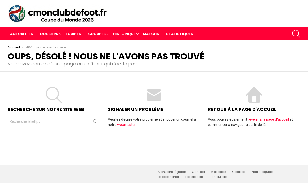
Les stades (194, 177)
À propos (218, 172)
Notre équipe (262, 172)
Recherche (95, 122)
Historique (124, 34)
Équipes (73, 34)
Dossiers (49, 34)
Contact (198, 172)
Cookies (239, 172)
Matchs (151, 34)
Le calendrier (168, 177)
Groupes (97, 34)
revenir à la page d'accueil (268, 119)
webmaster (126, 125)
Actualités (21, 34)
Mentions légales (172, 172)
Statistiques (179, 34)
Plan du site (218, 177)
